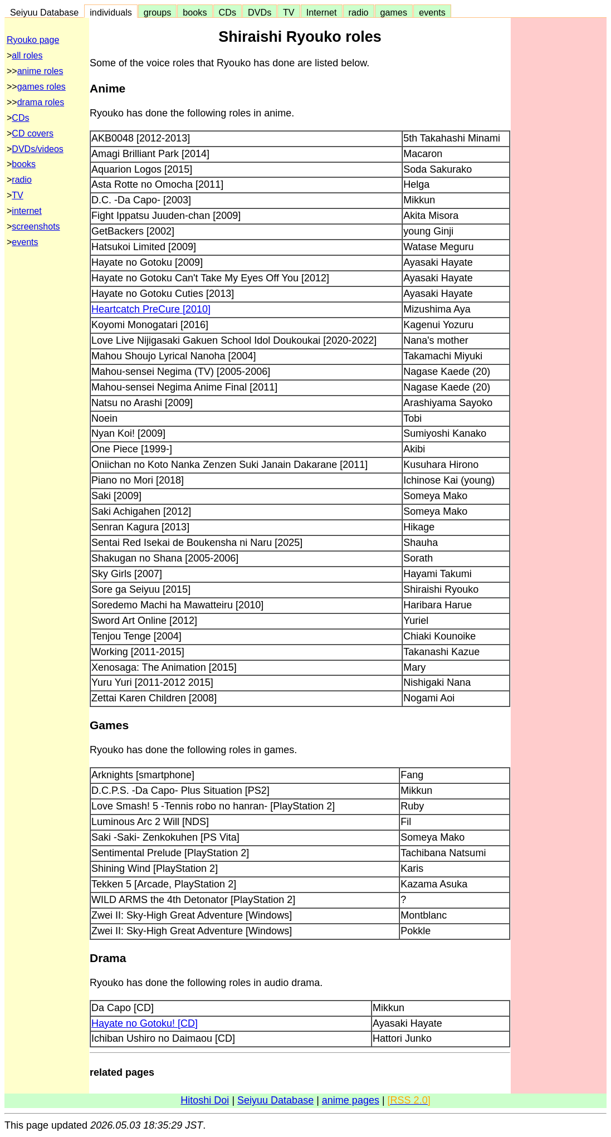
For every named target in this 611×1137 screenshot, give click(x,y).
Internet (321, 12)
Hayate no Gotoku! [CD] (144, 1023)
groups (158, 12)
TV (288, 12)
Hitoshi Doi (204, 1100)
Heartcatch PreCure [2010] (151, 309)
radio (359, 12)
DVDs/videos (37, 149)
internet (26, 211)
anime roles (40, 71)
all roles (27, 55)
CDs (227, 12)
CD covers (32, 133)
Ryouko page (33, 40)
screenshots (36, 226)
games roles (41, 86)
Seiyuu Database (44, 12)
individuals (111, 12)
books (195, 12)
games (394, 12)
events (432, 12)
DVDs (259, 12)
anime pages (350, 1100)
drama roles (40, 102)
